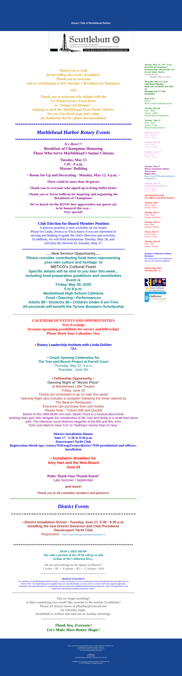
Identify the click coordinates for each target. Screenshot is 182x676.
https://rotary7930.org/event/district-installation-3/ (84, 534)
